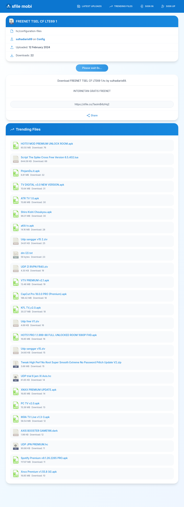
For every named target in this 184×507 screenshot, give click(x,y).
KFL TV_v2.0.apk (31, 307)
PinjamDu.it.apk (30, 170)
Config (41, 39)
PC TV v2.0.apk (30, 403)
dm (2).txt (27, 252)
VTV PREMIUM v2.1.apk (35, 280)
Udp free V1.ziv (30, 321)
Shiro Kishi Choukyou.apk (36, 211)
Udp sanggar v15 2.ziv (34, 239)
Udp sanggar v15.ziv (33, 348)
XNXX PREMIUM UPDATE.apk (38, 389)
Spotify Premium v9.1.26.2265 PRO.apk (44, 458)
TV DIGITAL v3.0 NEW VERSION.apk (42, 184)
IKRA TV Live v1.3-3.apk (35, 417)
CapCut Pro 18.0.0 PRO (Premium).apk (44, 293)
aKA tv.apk (27, 225)
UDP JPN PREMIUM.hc (34, 444)
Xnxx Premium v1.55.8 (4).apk (39, 471)
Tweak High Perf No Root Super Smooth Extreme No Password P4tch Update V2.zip (71, 362)
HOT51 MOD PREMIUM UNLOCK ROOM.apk (47, 143)
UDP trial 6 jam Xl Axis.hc (36, 376)
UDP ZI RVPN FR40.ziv (34, 266)
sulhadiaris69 (24, 39)
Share (92, 115)
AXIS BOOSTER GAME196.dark (39, 430)
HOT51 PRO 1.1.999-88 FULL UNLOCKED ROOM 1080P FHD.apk (59, 335)
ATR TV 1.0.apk (30, 198)
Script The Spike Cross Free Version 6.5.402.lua (49, 157)
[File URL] (92, 104)
